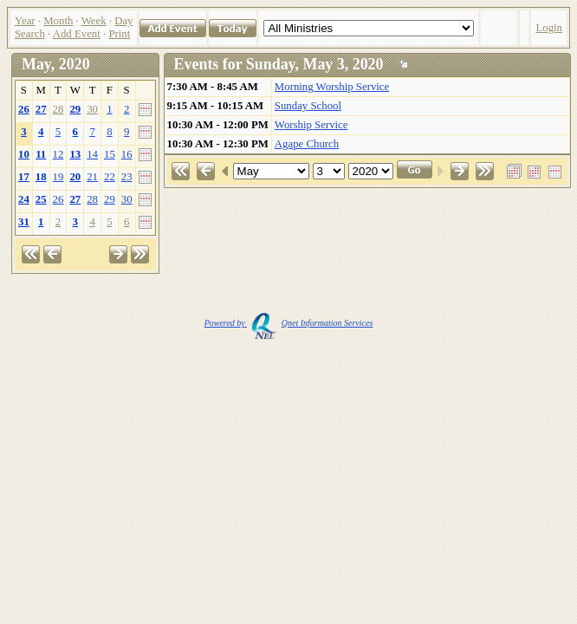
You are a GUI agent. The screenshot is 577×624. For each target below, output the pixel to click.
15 (109, 154)
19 (58, 177)
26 (23, 109)
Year (25, 21)
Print (119, 34)
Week (94, 21)
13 (75, 154)
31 (23, 222)
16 (127, 154)
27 (41, 109)
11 (41, 154)
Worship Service (311, 125)
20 (75, 177)
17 (23, 177)
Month (58, 21)
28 (58, 109)
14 (92, 154)
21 (92, 177)
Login (548, 28)
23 (127, 177)
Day (123, 21)
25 (41, 199)
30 (92, 109)
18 (41, 177)
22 (109, 177)
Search (30, 34)
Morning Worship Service (332, 87)
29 (75, 109)
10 (23, 154)
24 (23, 199)
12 (58, 154)
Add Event (76, 34)
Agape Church (307, 144)
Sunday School (308, 106)
